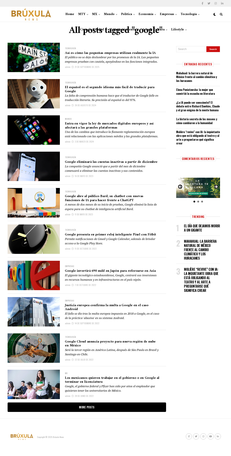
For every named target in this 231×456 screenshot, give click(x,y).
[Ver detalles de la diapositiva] (198, 188)
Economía (146, 14)
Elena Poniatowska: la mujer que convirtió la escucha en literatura (195, 91)
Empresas (167, 14)
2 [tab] (198, 201)
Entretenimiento (123, 30)
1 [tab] (194, 201)
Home (69, 14)
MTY (81, 14)
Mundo (109, 14)
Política (126, 14)
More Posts (86, 416)
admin (67, 70)
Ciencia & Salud (92, 30)
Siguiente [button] (215, 186)
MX (94, 14)
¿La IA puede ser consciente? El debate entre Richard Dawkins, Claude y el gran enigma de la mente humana (198, 106)
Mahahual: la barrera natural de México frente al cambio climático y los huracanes (196, 77)
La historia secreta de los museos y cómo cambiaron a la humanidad (196, 121)
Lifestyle (177, 30)
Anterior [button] (180, 186)
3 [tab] (202, 201)
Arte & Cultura (153, 30)
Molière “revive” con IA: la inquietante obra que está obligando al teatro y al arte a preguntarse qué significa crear (198, 137)
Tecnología (189, 14)
